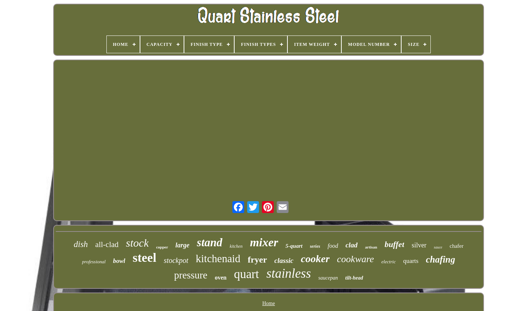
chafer (456, 246)
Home (268, 303)
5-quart (294, 246)
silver (419, 245)
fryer (257, 259)
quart (246, 274)
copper (162, 247)
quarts (411, 260)
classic (284, 260)
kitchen (236, 246)
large (182, 245)
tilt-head (354, 278)
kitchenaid (218, 258)
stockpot (176, 260)
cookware (355, 259)
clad (351, 245)
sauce (438, 247)
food (333, 246)
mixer (264, 242)
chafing (440, 259)
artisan (371, 247)
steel (144, 257)
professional (94, 261)
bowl (119, 260)
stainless (288, 273)
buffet (394, 244)
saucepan (328, 278)
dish (81, 244)
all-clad (107, 244)
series (315, 246)
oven (220, 277)
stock (137, 243)
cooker (315, 258)
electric (388, 261)
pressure (190, 275)
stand (209, 242)
